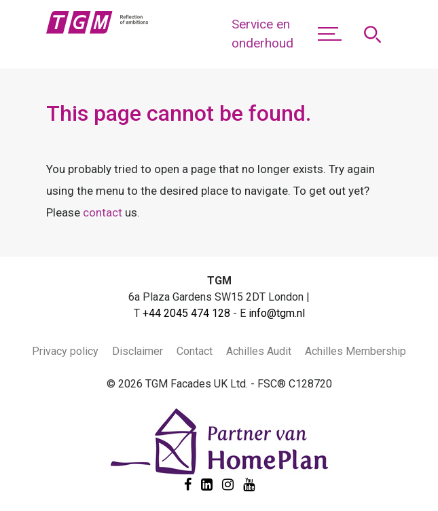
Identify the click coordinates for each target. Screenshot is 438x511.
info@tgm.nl (277, 313)
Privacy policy (65, 351)
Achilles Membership (355, 351)
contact (102, 212)
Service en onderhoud (262, 34)
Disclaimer (137, 351)
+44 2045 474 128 (186, 313)
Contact (195, 351)
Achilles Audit (258, 351)
